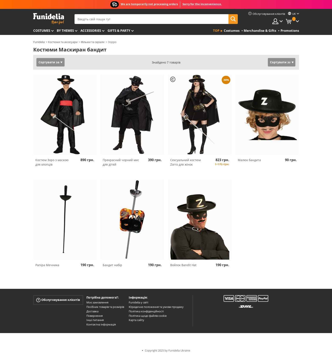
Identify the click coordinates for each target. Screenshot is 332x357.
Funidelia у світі (138, 302)
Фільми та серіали (92, 42)
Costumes (41, 30)
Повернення (94, 316)
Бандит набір (112, 265)
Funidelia (39, 42)
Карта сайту (136, 320)
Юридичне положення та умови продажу (156, 307)
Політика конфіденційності (146, 311)
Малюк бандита (249, 160)
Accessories (90, 30)
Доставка (92, 311)
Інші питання (95, 320)
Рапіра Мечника (47, 265)
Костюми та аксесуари (62, 42)
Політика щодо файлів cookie (148, 316)
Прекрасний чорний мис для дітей (121, 162)
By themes (65, 30)
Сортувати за (49, 62)
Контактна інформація (101, 324)
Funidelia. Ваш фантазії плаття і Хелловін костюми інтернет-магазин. (48, 18)
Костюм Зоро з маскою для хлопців (52, 162)
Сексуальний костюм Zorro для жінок (185, 162)
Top (216, 30)
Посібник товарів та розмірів (105, 307)
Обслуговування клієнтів (58, 300)
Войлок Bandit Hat (183, 265)
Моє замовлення (97, 302)
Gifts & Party (119, 30)
